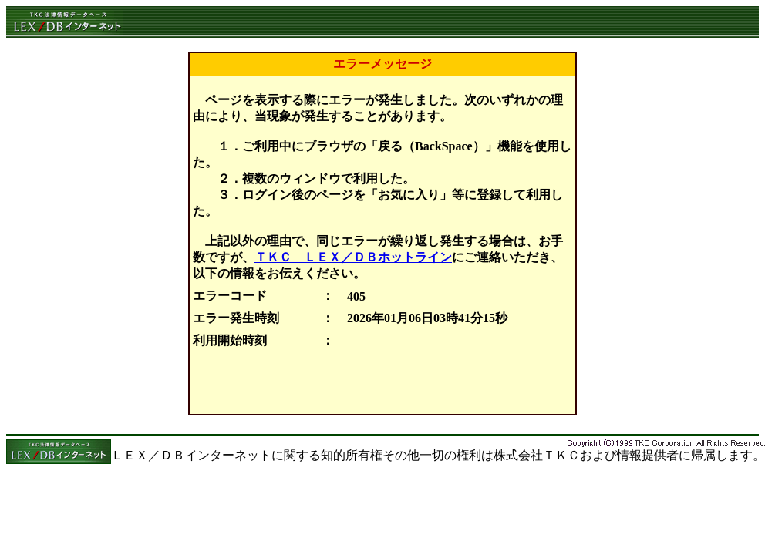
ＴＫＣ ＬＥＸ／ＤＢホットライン (353, 257)
